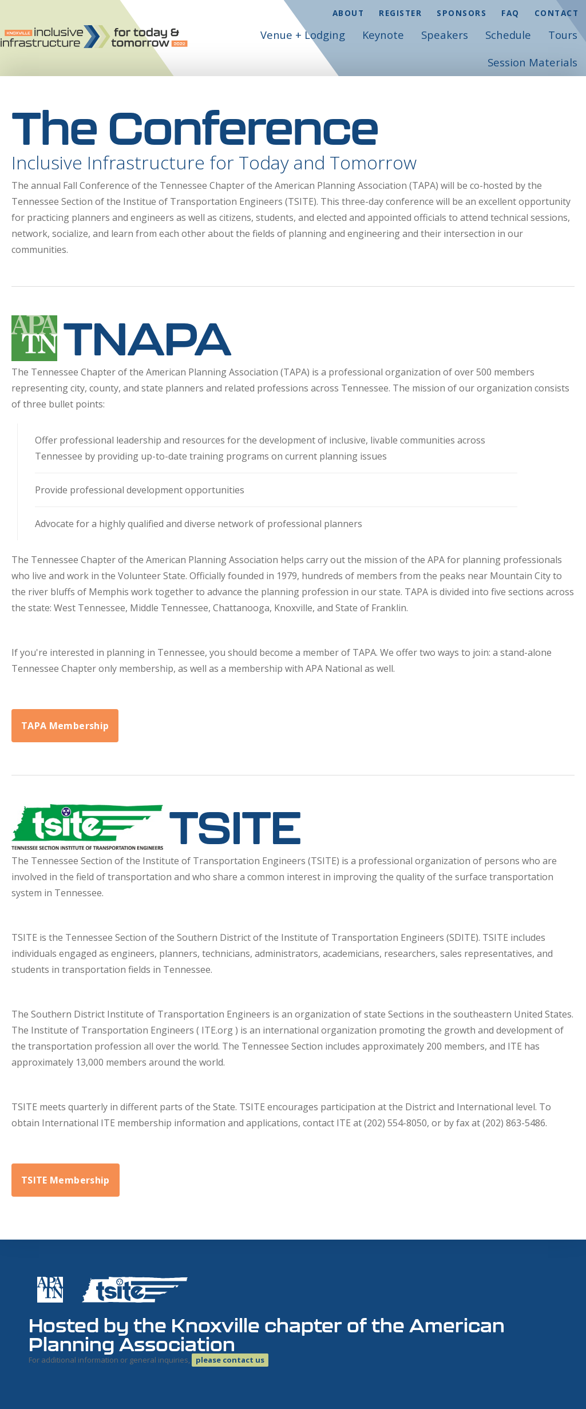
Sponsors (461, 12)
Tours (562, 34)
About (348, 12)
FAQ (510, 12)
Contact (556, 12)
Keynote (383, 34)
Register (400, 12)
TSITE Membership (65, 1180)
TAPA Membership (65, 725)
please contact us (230, 1360)
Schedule (508, 34)
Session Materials (532, 62)
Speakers (444, 34)
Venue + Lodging (302, 34)
